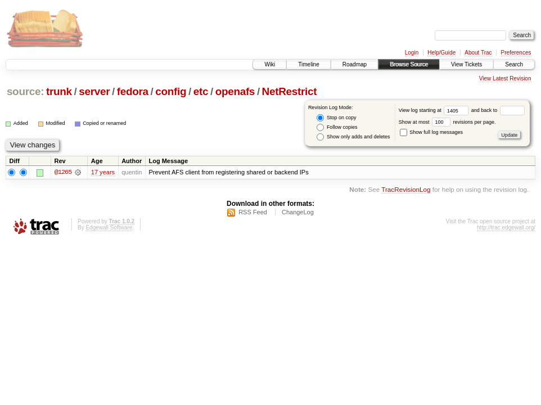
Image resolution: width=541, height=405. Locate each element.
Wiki (269, 64)
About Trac (478, 53)
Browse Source (409, 64)
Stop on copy (336, 118)
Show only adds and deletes (353, 137)
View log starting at (435, 110)
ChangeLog (298, 212)
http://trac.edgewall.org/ (506, 227)
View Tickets (466, 64)
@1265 (63, 172)
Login (411, 53)
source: (25, 91)
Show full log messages (431, 132)
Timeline (308, 64)
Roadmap (354, 64)
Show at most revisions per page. (447, 122)
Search (514, 64)
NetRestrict (289, 91)
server (94, 91)
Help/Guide (441, 53)
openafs (235, 91)
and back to (498, 110)
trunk (59, 91)
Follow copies (337, 127)
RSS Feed (252, 212)
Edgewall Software (108, 227)
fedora (132, 91)
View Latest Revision (505, 78)
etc (200, 91)
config (170, 91)
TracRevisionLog (405, 190)
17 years (103, 172)
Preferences (516, 53)
